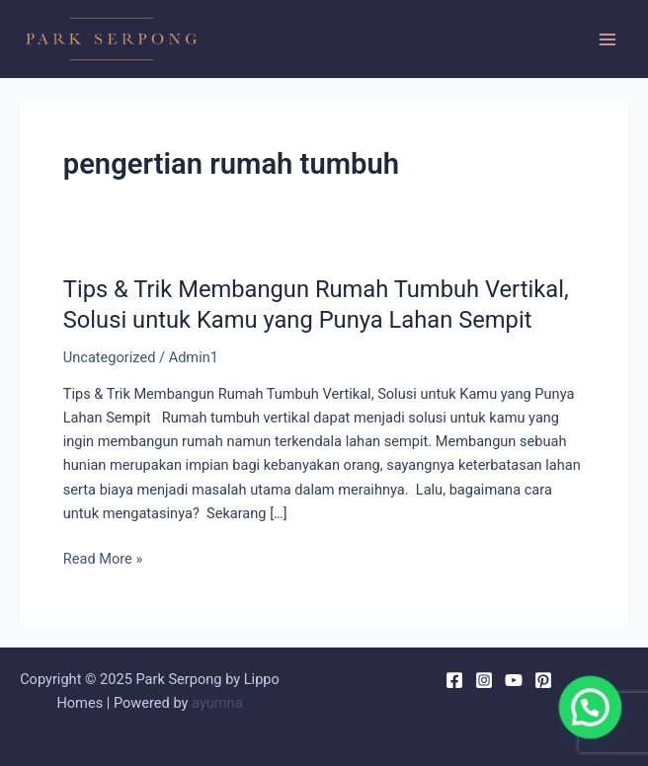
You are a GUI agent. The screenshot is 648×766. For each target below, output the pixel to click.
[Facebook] (454, 680)
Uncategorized (109, 357)
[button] (599, 730)
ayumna (217, 703)
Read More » (103, 559)
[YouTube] (514, 680)
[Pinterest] (543, 680)
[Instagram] (484, 680)
